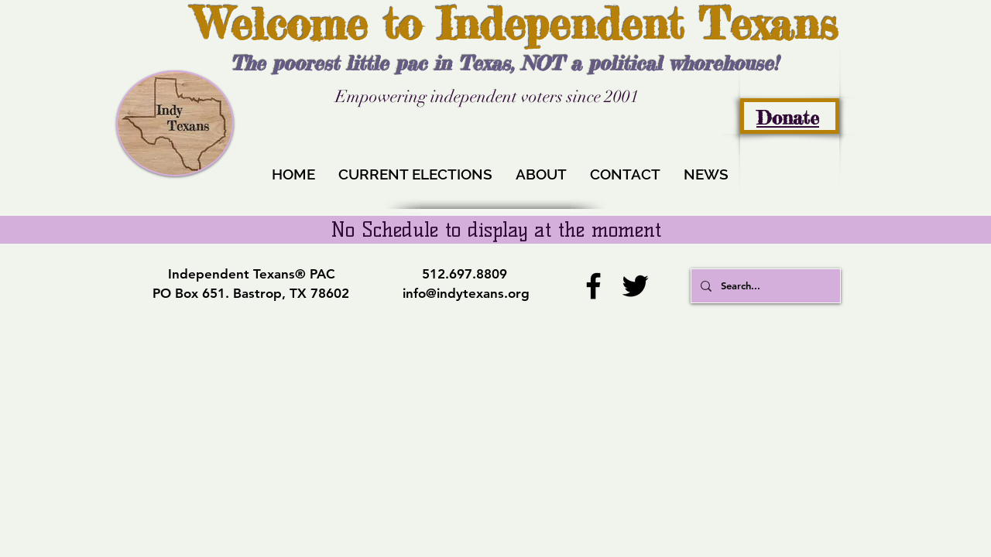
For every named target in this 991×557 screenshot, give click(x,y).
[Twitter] (635, 285)
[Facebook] (593, 285)
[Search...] (764, 285)
